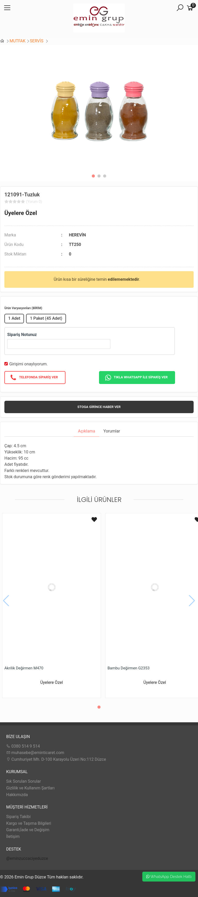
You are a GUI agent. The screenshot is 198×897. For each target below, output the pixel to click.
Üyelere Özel (20, 213)
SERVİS (37, 40)
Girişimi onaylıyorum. (28, 364)
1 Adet (14, 318)
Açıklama (86, 431)
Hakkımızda (17, 794)
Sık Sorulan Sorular (23, 781)
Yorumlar (111, 431)
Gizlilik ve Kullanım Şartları (30, 788)
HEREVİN (77, 235)
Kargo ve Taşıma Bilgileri (28, 823)
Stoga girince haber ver (98, 407)
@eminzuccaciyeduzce (27, 858)
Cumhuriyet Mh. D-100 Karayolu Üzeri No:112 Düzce (56, 759)
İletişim (13, 836)
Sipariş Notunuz (22, 334)
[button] (93, 176)
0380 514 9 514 (23, 746)
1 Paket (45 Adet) (46, 318)
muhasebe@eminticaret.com (35, 752)
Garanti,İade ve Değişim (27, 829)
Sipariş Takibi (18, 816)
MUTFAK (18, 40)
